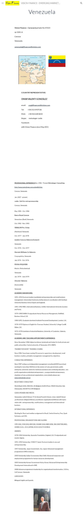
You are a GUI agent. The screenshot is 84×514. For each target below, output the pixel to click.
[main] (42, 12)
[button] (2, 3)
